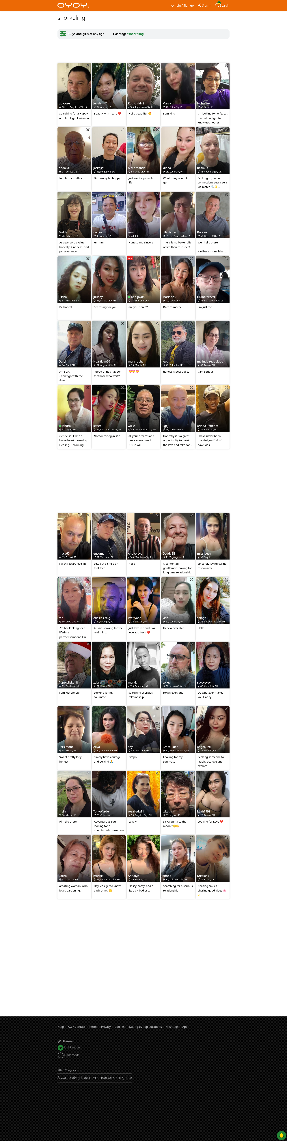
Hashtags (171, 1027)
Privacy (106, 1027)
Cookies (120, 1027)
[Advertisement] (143, 51)
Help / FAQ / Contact (71, 1027)
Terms (93, 1027)
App (185, 1027)
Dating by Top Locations (145, 1027)
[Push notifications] (281, 1135)
